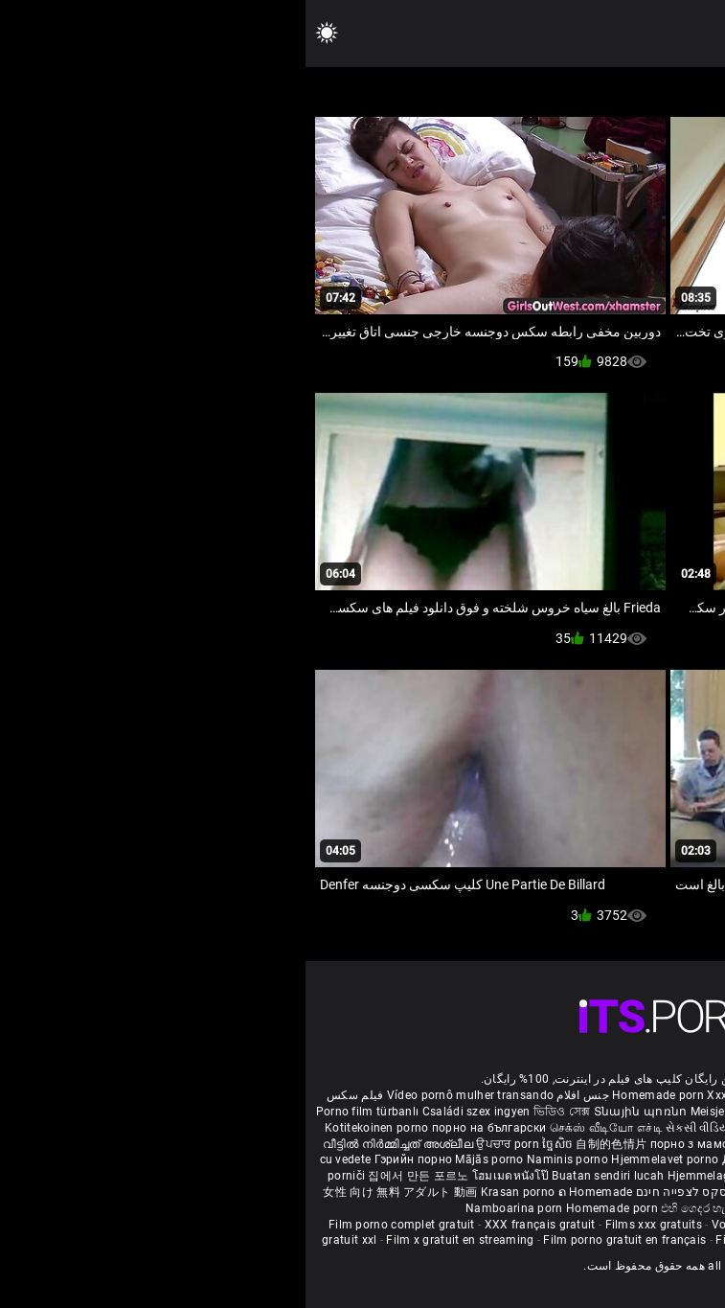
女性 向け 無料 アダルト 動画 (94, 1192)
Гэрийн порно (109, 1159)
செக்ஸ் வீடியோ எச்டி (300, 1128)
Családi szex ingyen (171, 1111)
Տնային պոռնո (336, 1111)
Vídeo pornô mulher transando (164, 1095)
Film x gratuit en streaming (154, 1240)
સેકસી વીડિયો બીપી (406, 1128)
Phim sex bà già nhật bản (559, 1095)
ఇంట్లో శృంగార (614, 1144)
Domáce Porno (627, 1159)
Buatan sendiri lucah (303, 1175)
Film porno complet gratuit (96, 1224)
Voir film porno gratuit (467, 1224)
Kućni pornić (549, 1159)
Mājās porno (185, 1159)
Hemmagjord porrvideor (607, 1111)
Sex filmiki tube (514, 1175)
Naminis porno (263, 1159)
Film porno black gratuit (602, 1224)
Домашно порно (465, 1159)
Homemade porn (353, 1095)
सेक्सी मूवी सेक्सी (669, 1128)
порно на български (183, 1128)
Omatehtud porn (581, 1192)
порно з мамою (389, 1144)
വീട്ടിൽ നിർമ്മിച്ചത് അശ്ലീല (94, 1144)
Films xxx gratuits (348, 1224)
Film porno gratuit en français (319, 1240)
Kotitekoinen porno (72, 1128)
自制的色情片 (307, 1144)
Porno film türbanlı (62, 1111)
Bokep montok (493, 1192)
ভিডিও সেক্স (256, 1111)
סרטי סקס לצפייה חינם (390, 1192)
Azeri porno (672, 1175)
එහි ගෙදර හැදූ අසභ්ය (410, 1208)
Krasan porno (214, 1192)
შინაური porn (503, 1111)
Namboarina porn (210, 1208)
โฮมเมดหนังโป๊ (207, 1175)
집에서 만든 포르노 (114, 1175)
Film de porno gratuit (467, 1240)
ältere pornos (668, 1095)
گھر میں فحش (540, 1144)
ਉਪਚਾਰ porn (203, 1144)
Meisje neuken (423, 1111)
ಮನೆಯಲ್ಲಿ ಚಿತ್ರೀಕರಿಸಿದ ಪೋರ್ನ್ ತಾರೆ (544, 1128)
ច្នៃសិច (253, 1144)
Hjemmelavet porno (361, 1159)
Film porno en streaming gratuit (622, 1240)
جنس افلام (277, 1095)
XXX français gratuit (234, 1224)
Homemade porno (515, 1208)
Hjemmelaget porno (417, 1175)
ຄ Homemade (290, 1192)
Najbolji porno (598, 1175)
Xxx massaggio (443, 1095)
